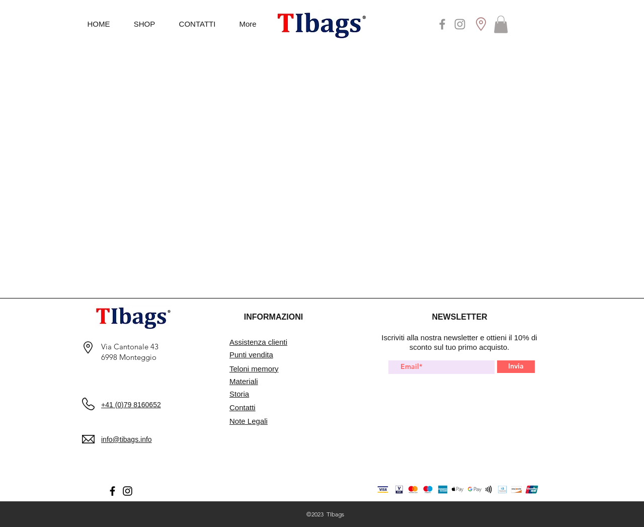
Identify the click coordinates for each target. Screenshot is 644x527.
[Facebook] (442, 24)
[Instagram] (460, 24)
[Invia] (516, 366)
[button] (501, 24)
